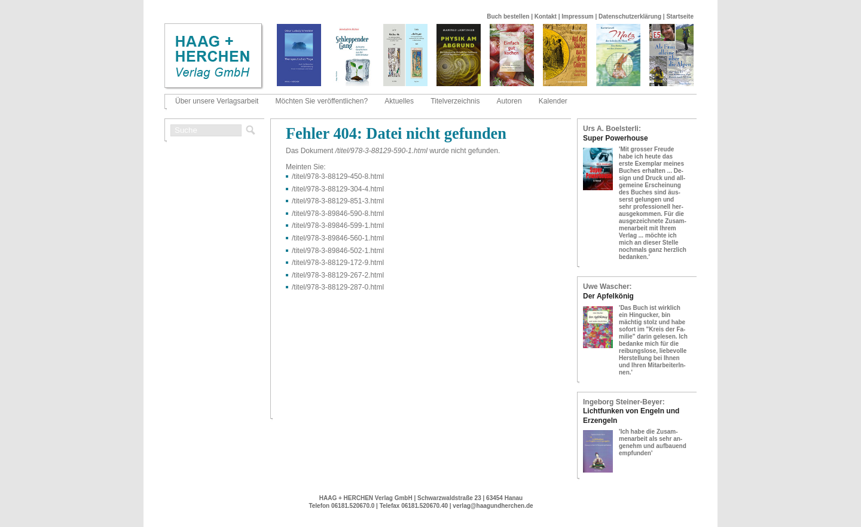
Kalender (553, 101)
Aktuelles (399, 101)
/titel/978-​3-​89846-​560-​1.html (338, 238)
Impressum (577, 16)
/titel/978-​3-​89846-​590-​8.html (338, 213)
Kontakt (546, 16)
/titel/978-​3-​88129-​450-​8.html (338, 176)
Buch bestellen (508, 16)
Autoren (509, 101)
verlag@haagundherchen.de (493, 505)
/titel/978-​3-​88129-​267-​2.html (338, 275)
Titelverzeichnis (455, 101)
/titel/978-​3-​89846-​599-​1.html (338, 225)
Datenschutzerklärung (630, 16)
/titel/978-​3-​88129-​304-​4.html (338, 189)
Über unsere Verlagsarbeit (216, 101)
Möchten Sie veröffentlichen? (322, 101)
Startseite (680, 16)
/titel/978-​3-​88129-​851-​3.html (338, 201)
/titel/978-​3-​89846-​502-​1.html (338, 250)
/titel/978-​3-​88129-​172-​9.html (338, 262)
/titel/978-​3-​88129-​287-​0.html (338, 287)
